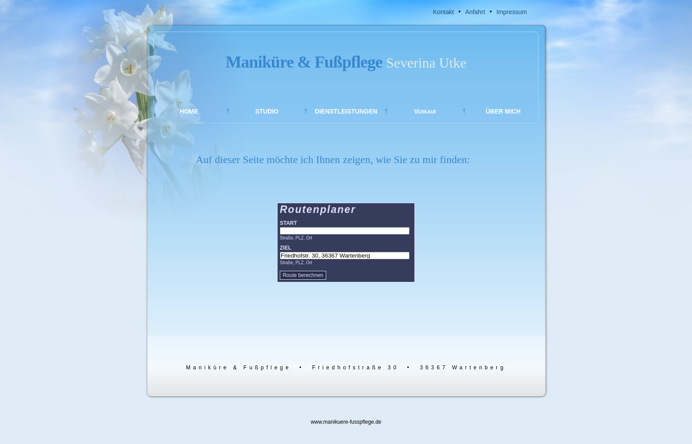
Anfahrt (475, 11)
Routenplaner (318, 209)
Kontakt (443, 11)
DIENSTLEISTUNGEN (346, 111)
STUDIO (266, 111)
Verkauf (425, 111)
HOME (189, 111)
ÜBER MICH (502, 111)
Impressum (511, 11)
